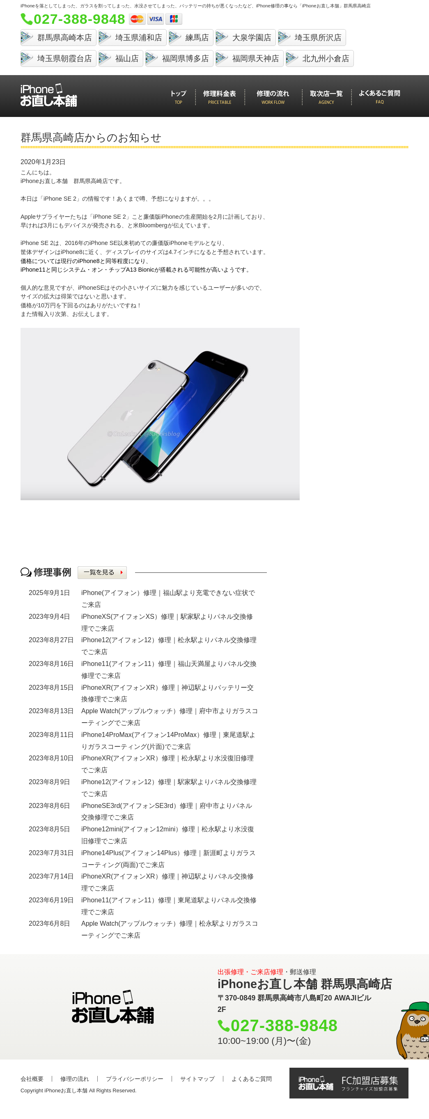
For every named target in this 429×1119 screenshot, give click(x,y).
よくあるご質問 (252, 1079)
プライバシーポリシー (134, 1079)
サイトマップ (197, 1079)
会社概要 (32, 1079)
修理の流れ (74, 1079)
